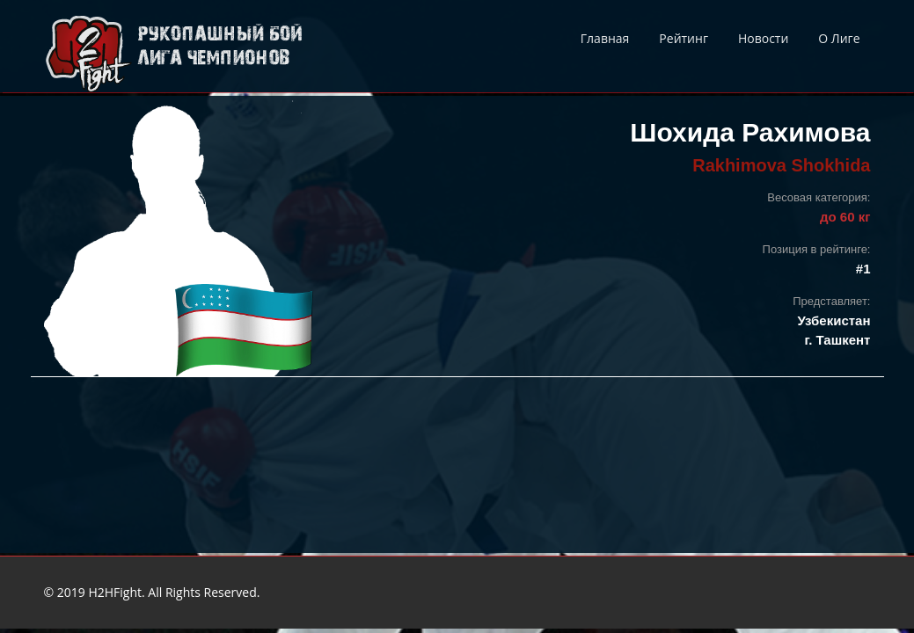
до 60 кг (845, 216)
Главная (605, 38)
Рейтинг (683, 38)
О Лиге (838, 38)
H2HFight (115, 592)
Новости (763, 38)
